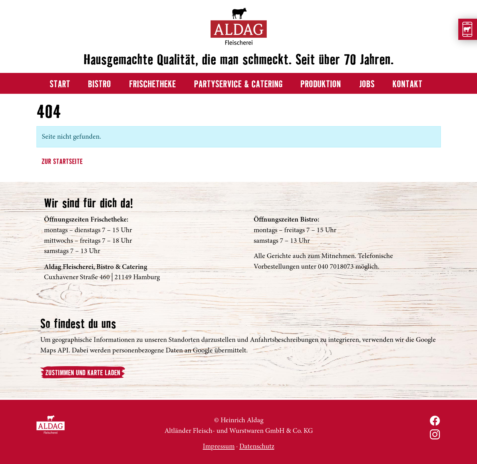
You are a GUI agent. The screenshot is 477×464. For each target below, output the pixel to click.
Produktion (320, 84)
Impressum (219, 446)
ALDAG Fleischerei (51, 424)
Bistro (99, 84)
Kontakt (407, 84)
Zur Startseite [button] (62, 162)
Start (60, 84)
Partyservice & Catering (238, 84)
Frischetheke (152, 84)
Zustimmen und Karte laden (82, 373)
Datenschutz (256, 446)
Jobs (367, 84)
